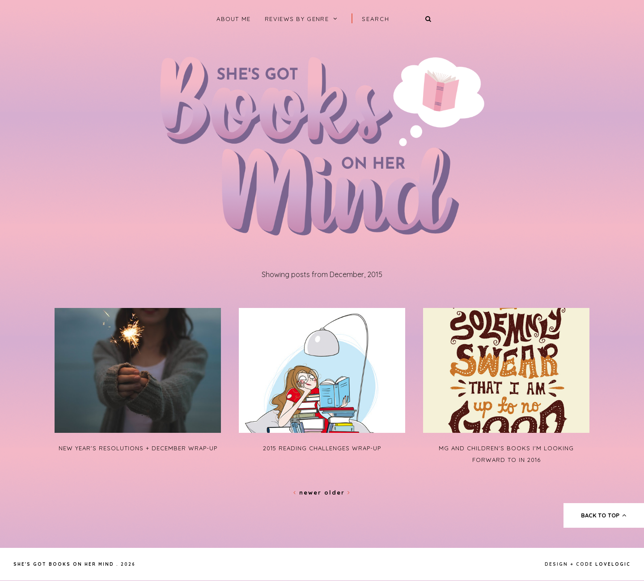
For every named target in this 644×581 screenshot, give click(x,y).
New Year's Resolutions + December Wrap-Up (138, 448)
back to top (604, 515)
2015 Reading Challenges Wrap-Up (322, 448)
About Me (233, 18)
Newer (308, 492)
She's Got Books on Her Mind (63, 564)
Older (337, 492)
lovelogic (613, 564)
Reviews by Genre (297, 18)
